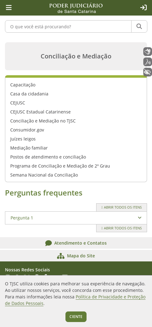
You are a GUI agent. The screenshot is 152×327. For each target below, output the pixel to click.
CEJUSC (17, 103)
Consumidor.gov (27, 130)
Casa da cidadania (29, 94)
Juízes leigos (23, 139)
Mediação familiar (29, 148)
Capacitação (22, 85)
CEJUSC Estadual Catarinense (40, 112)
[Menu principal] (9, 8)
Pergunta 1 (22, 218)
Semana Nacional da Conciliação (44, 175)
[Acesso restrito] (143, 8)
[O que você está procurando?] (68, 26)
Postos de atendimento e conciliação (48, 157)
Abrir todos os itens (121, 207)
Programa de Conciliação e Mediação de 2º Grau (60, 166)
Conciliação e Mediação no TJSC (43, 121)
